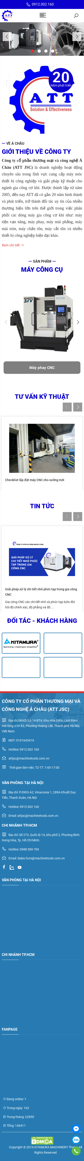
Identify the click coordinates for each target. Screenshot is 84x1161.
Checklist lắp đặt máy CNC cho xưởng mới (34, 480)
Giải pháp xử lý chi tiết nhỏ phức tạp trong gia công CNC (41, 591)
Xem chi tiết (13, 245)
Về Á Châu (15, 143)
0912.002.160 (40, 4)
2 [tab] (39, 50)
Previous (7, 36)
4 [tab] (52, 50)
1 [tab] (32, 50)
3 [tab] (45, 50)
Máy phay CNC (42, 367)
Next (76, 36)
